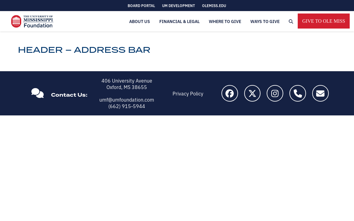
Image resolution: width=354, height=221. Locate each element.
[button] (291, 21)
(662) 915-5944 (126, 106)
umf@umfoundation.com (126, 99)
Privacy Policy (188, 93)
